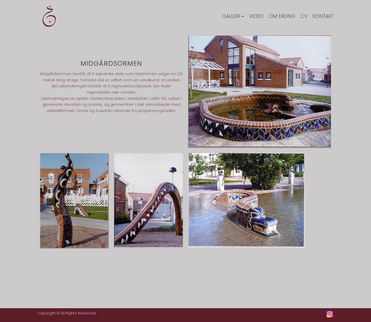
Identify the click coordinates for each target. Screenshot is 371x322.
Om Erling (282, 16)
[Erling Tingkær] (49, 16)
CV (303, 16)
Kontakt (323, 16)
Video (256, 16)
